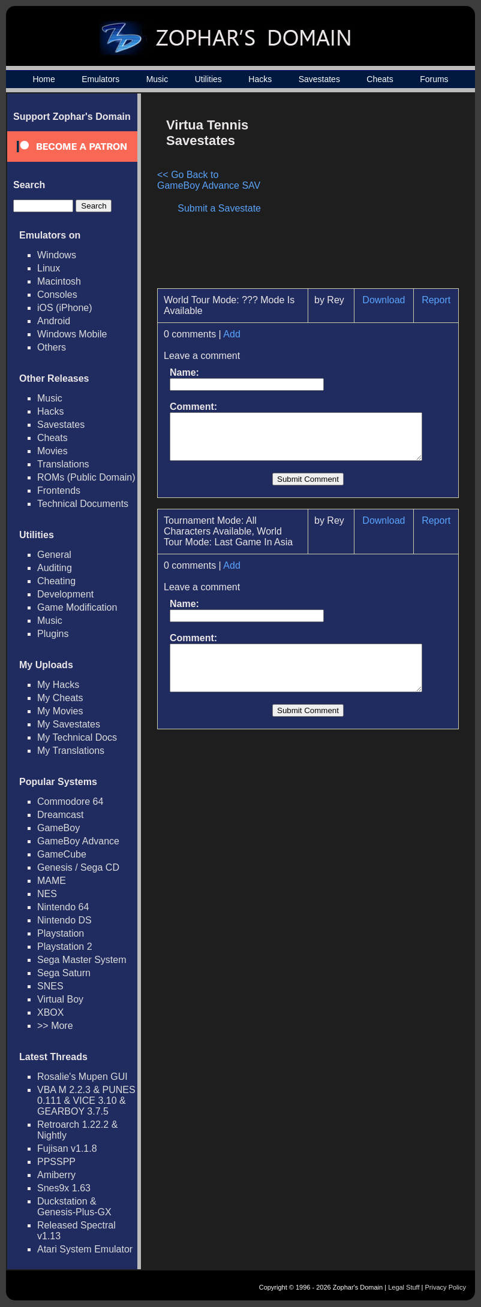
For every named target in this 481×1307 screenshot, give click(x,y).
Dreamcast (60, 815)
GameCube (61, 854)
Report (441, 300)
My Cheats (60, 698)
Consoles (57, 294)
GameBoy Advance (78, 841)
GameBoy (58, 828)
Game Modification (77, 607)
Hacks (260, 79)
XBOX (50, 1012)
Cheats (379, 79)
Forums (434, 79)
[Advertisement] (363, 195)
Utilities (208, 79)
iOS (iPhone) (64, 308)
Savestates (319, 79)
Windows (56, 255)
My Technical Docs (77, 737)
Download (388, 300)
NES (47, 894)
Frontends (58, 490)
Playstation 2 (64, 946)
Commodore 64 (70, 801)
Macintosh (59, 281)
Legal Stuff (403, 1287)
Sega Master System (82, 960)
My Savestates (68, 724)
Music (157, 79)
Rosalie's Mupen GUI (82, 1076)
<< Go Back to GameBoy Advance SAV (210, 180)
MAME (51, 881)
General (54, 555)
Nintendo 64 (63, 907)
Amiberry (56, 1175)
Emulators (100, 79)
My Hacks (58, 685)
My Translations (70, 750)
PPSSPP (56, 1162)
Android (53, 321)
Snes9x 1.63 (64, 1188)
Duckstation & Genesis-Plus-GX (74, 1206)
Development (65, 594)
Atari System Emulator (85, 1249)
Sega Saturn (64, 973)
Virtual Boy (60, 999)
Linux (48, 268)
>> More (55, 1026)
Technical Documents (82, 504)
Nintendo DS (64, 920)
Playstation (60, 933)
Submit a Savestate (225, 208)
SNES (50, 986)
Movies (52, 451)
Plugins (52, 634)
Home (43, 79)
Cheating (56, 581)
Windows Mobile (72, 334)
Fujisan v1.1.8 (67, 1148)
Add (231, 334)
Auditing (54, 568)
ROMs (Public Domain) (86, 477)
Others (51, 347)
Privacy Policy (445, 1287)
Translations (63, 464)
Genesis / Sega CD (78, 867)
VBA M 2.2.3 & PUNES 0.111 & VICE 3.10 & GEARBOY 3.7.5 (86, 1100)
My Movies (60, 711)
